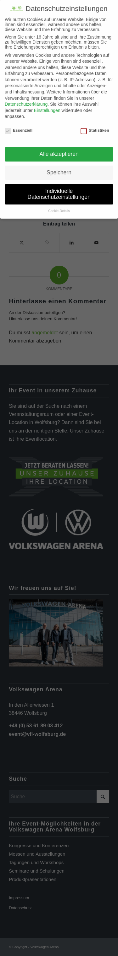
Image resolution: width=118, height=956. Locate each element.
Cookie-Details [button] (59, 208)
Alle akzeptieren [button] (59, 151)
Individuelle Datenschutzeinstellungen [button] (58, 191)
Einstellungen (47, 107)
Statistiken (95, 127)
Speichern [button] (59, 170)
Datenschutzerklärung (26, 101)
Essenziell (18, 127)
